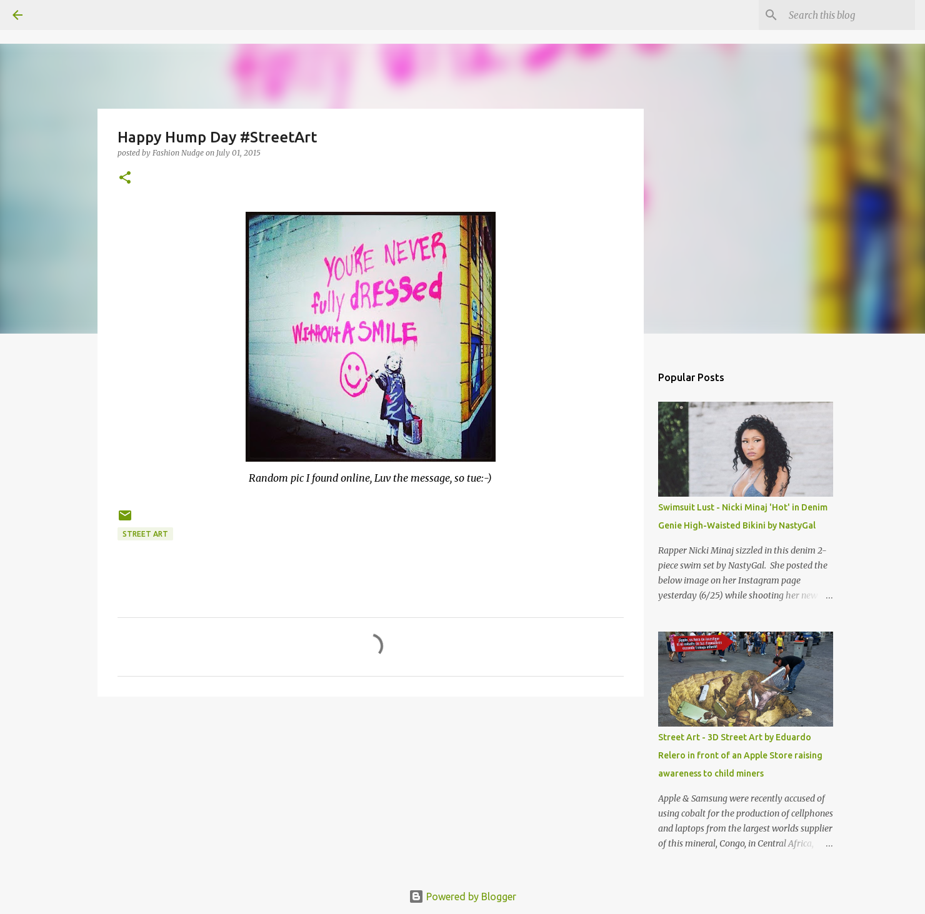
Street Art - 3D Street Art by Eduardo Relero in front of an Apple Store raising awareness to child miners (740, 755)
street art (145, 534)
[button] (125, 178)
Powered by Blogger (462, 896)
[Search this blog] (849, 15)
